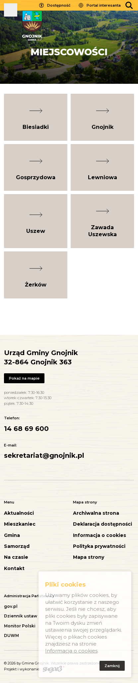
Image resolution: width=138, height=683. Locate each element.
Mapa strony (88, 557)
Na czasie (16, 557)
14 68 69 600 (26, 429)
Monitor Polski (19, 626)
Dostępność (58, 5)
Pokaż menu (10, 10)
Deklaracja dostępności (102, 524)
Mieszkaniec (19, 524)
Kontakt (14, 568)
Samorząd (17, 546)
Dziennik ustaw (20, 616)
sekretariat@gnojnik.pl (44, 455)
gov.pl (11, 606)
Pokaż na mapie (24, 378)
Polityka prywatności (99, 546)
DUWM (11, 635)
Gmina (12, 535)
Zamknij (112, 666)
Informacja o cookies (99, 535)
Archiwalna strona (96, 513)
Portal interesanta (104, 5)
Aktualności (19, 513)
